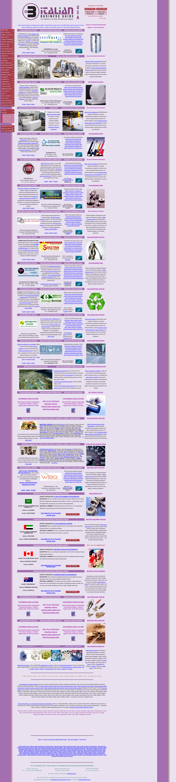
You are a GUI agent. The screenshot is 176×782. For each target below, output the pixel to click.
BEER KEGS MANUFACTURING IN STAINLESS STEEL (34, 56)
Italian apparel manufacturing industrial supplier (42, 746)
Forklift (79, 429)
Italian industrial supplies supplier (68, 686)
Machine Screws (52, 450)
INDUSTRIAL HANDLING (46, 424)
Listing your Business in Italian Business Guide (55, 739)
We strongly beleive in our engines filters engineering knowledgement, (35, 703)
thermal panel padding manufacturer (73, 92)
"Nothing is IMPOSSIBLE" (50, 229)
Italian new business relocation (92, 371)
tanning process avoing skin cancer (73, 242)
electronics (63, 669)
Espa (32, 490)
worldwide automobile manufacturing (73, 174)
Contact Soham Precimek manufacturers (73, 278)
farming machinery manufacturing (73, 190)
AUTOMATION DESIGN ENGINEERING (51, 211)
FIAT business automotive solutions (73, 166)
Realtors (94, 666)
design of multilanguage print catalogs (73, 476)
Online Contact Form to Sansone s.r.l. (73, 148)
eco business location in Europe (67, 386)
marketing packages (68, 487)
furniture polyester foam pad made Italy (73, 91)
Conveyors (62, 424)
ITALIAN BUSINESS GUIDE (96, 133)
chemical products (76, 667)
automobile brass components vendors (73, 274)
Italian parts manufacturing (91, 112)
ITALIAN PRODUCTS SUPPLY (95, 82)
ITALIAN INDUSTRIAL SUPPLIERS (96, 418)
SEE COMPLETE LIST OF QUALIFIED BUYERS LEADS (51, 566)
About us (40, 739)
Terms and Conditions (72, 739)
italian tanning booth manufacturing (73, 244)
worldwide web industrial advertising (73, 480)
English (24, 52)
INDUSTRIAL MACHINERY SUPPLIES (96, 519)
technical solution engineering (73, 222)
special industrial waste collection (73, 298)
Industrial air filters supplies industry (73, 320)
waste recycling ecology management (73, 299)
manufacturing (44, 665)
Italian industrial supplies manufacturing (54, 688)
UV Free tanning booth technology (73, 246)
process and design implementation (73, 220)
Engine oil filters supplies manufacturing (73, 323)
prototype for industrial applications (73, 224)
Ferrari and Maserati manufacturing (73, 168)
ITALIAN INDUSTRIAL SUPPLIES (28, 30)
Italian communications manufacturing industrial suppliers (48, 747)
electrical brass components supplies (73, 269)
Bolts (65, 451)
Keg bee (28, 40)
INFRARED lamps (22, 248)
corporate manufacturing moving (73, 349)
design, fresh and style (45, 176)
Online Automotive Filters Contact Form (73, 329)
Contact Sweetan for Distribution (73, 251)
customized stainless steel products (73, 41)
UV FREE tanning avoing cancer (31, 250)
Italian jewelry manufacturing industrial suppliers (47, 750)
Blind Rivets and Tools (69, 456)
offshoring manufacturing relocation (73, 346)
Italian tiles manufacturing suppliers (48, 752)
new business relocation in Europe (73, 348)
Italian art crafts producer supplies (50, 753)
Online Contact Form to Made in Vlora (73, 355)
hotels (58, 669)
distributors (67, 259)
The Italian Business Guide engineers (28, 684)
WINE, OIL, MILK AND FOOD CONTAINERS (67, 56)
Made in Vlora (57, 388)
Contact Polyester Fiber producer (73, 96)
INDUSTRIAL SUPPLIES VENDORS (73, 30)
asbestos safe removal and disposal (73, 294)
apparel (37, 669)
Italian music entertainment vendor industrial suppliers (63, 751)
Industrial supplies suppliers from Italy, (34, 688)
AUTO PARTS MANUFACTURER (28, 159)
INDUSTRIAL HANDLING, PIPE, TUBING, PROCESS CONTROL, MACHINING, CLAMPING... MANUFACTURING (51, 418)
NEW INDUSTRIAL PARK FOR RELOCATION (35, 366)
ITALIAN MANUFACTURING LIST (95, 646)
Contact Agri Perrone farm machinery (73, 199)
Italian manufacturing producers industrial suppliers (36, 751)
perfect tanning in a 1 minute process (73, 248)
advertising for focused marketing (73, 473)
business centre (31, 359)
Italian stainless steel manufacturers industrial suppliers (41, 755)
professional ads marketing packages (73, 474)
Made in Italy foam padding (53, 114)
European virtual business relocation (73, 353)
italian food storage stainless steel (73, 146)
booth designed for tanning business (73, 249)
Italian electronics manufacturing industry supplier (76, 747)
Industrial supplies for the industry (73, 322)
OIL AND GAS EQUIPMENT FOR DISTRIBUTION (66, 496)
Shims (64, 454)
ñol (34, 490)
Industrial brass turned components (49, 284)
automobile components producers (73, 172)
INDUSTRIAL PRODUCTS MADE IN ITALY (73, 108)
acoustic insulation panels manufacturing (73, 89)
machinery (42, 669)
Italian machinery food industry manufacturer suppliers (69, 755)
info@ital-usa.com (71, 773)
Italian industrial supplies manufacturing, (50, 686)
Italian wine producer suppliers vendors (87, 752)
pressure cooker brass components (73, 267)
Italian (28, 208)
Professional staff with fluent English (63, 381)
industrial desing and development (73, 218)
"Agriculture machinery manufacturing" (27, 188)
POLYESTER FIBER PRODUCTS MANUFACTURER (31, 108)
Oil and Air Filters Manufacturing (51, 318)
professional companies (66, 665)
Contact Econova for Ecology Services (73, 303)
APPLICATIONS (54, 108)
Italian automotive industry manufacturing (87, 746)
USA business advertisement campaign (73, 478)
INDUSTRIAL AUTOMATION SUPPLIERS (28, 211)
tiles (56, 669)
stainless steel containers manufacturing (28, 143)
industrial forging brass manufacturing (73, 273)
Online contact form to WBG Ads (73, 482)
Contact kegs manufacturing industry (73, 44)
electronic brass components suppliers (73, 271)
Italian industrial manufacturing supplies (93, 755)
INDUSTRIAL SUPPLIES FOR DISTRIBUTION (65, 549)
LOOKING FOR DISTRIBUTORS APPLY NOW (81, 707)
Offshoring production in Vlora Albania (26, 344)
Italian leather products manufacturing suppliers (71, 750)
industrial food (23, 140)
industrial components (54, 266)
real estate (69, 669)
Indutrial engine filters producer (73, 325)
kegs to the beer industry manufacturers (73, 42)
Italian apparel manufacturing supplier (32, 753)
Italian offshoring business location (73, 351)
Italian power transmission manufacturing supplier (89, 751)
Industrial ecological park (60, 371)
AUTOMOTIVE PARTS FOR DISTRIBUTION (65, 574)
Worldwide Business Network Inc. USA (60, 779)
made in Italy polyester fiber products (73, 87)
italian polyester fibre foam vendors (73, 94)
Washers (59, 454)
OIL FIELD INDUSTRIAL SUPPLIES (63, 523)
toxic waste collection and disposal (73, 301)
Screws (70, 449)
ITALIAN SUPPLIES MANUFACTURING (96, 444)
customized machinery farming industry (73, 196)
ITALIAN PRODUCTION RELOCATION (96, 366)
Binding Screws (70, 454)
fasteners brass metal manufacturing (73, 276)
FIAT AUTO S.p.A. (45, 163)
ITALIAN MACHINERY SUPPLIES (95, 237)
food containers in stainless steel (73, 37)
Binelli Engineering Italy (84, 779)
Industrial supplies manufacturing (93, 61)
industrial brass (67, 283)
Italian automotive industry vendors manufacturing (72, 753)
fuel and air (66, 338)
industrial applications (24, 87)
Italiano (33, 52)
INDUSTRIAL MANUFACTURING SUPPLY (51, 30)
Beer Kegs (27, 37)
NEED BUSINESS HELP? (95, 493)
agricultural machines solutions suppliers (73, 192)
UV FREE (36, 244)
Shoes (88, 664)
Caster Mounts (43, 431)
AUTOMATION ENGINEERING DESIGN (73, 211)
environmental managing (25, 302)
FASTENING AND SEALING (47, 449)
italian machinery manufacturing (73, 198)
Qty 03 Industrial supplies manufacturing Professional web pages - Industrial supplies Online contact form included (28, 403)
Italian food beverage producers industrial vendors (53, 748)
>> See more (54, 462)
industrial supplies (49, 669)
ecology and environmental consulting (73, 296)
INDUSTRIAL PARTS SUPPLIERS (95, 467)
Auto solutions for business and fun (67, 180)
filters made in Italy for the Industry (73, 327)
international (68, 232)
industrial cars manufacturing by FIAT (73, 170)
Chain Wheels (77, 433)
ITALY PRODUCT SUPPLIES (95, 392)
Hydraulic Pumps (58, 433)
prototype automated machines (73, 216)
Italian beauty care (67, 667)
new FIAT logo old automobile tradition (73, 165)
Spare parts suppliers (90, 319)
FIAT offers (58, 169)
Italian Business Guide (91, 650)
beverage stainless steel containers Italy (73, 39)
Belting (41, 427)
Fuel (41, 318)
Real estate (99, 664)
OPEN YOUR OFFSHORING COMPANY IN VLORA (69, 366)
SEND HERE (28, 440)
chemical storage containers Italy (73, 139)
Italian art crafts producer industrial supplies (65, 746)
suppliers (50, 665)
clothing (32, 669)
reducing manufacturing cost (25, 350)
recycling (65, 311)
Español (28, 52)
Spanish (28, 259)
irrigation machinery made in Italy (73, 194)
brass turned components (51, 271)
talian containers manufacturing (73, 142)
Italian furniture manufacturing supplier (75, 748)
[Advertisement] (62, 726)
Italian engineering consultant (96, 747)
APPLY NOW (51, 336)
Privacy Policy (82, 739)
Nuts (56, 454)
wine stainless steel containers (73, 141)
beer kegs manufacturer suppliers (73, 35)
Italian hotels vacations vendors (94, 748)
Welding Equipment (60, 457)
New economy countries (92, 377)
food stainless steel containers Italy (73, 144)
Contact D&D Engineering (73, 225)
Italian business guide (24, 746)
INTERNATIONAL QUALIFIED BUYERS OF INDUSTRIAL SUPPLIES (50, 493)
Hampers (57, 428)
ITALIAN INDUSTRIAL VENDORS (95, 597)
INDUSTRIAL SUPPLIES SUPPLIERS (50, 597)
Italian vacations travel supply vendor (67, 752)
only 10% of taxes (68, 375)
